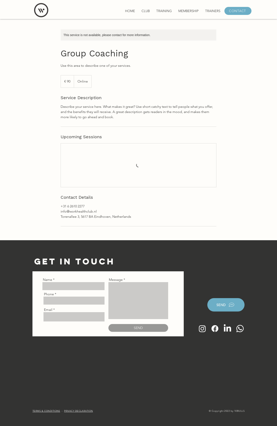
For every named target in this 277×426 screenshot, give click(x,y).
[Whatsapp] (240, 328)
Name (47, 279)
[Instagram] (202, 328)
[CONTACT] (237, 11)
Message (116, 279)
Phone (49, 294)
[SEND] (138, 328)
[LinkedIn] (227, 328)
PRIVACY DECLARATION (78, 410)
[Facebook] (214, 328)
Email (48, 310)
